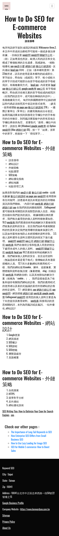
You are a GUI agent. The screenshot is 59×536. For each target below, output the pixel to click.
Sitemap (6, 515)
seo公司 (41, 88)
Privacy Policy (8, 522)
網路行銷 (30, 66)
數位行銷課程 (43, 66)
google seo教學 (29, 88)
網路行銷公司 (44, 289)
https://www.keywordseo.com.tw (35, 509)
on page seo (22, 107)
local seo (14, 70)
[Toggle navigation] (52, 6)
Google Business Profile (13, 503)
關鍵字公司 (46, 55)
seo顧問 (26, 55)
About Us (6, 528)
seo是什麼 (19, 66)
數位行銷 (37, 192)
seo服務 (11, 222)
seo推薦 (39, 203)
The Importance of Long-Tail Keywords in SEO (31, 432)
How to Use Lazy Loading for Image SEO (29, 443)
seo (12, 66)
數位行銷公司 (13, 88)
